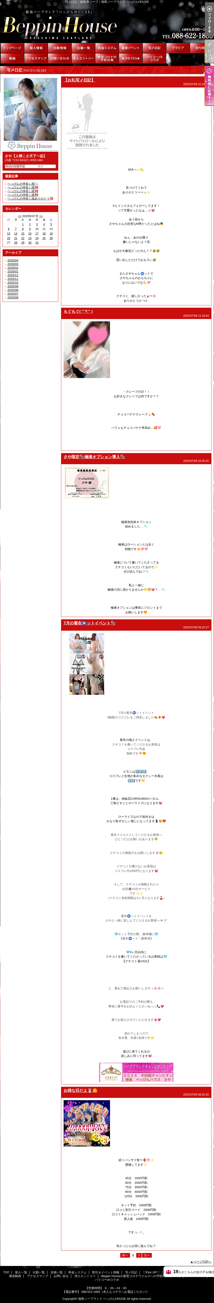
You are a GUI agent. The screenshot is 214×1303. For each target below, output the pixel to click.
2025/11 (12, 279)
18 (43, 233)
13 (8, 233)
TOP (12, 48)
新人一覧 (36, 48)
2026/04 (12, 260)
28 (15, 242)
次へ (147, 1255)
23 (29, 238)
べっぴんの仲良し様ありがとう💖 (30, 198)
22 (22, 238)
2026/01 (12, 271)
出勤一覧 (59, 48)
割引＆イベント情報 (131, 48)
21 (15, 238)
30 (29, 242)
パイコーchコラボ (154, 58)
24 (37, 238)
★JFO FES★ (131, 58)
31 (37, 242)
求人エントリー (83, 58)
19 (51, 233)
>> (41, 216)
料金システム (107, 48)
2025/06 (12, 297)
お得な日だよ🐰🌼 (80, 1090)
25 (43, 238)
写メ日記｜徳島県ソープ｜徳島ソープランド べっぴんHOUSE (107, 23)
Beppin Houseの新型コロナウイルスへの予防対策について (107, 58)
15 (22, 233)
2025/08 (12, 290)
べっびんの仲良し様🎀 (22, 187)
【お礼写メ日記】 (79, 80)
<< (19, 216)
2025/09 (12, 286)
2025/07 (12, 293)
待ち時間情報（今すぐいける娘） (202, 48)
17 (37, 233)
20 (8, 238)
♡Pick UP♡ (178, 48)
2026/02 (12, 267)
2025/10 (12, 282)
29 (22, 242)
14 (15, 233)
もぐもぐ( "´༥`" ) (78, 311)
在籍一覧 (83, 48)
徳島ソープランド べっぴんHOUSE (102, 1298)
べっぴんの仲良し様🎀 (22, 191)
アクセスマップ (36, 58)
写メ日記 (154, 48)
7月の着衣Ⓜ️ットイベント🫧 (90, 623)
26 (51, 238)
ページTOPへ (202, 1261)
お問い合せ (59, 58)
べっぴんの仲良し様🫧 (22, 183)
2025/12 (12, 275)
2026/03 (12, 264)
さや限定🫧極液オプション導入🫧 (94, 456)
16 (29, 233)
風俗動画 (12, 58)
